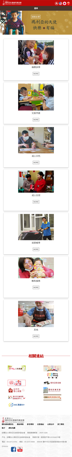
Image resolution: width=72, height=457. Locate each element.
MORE (36, 74)
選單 (36, 8)
